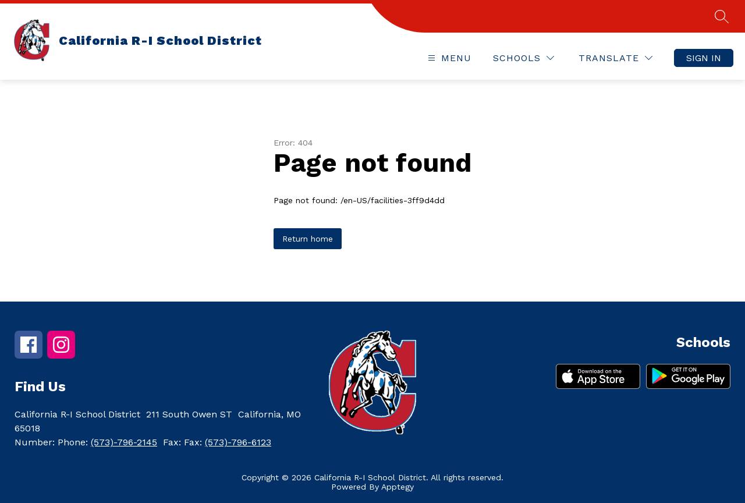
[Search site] (722, 16)
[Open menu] (448, 58)
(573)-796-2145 (124, 442)
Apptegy (397, 486)
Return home (307, 238)
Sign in (703, 57)
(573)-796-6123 (238, 442)
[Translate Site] (615, 58)
